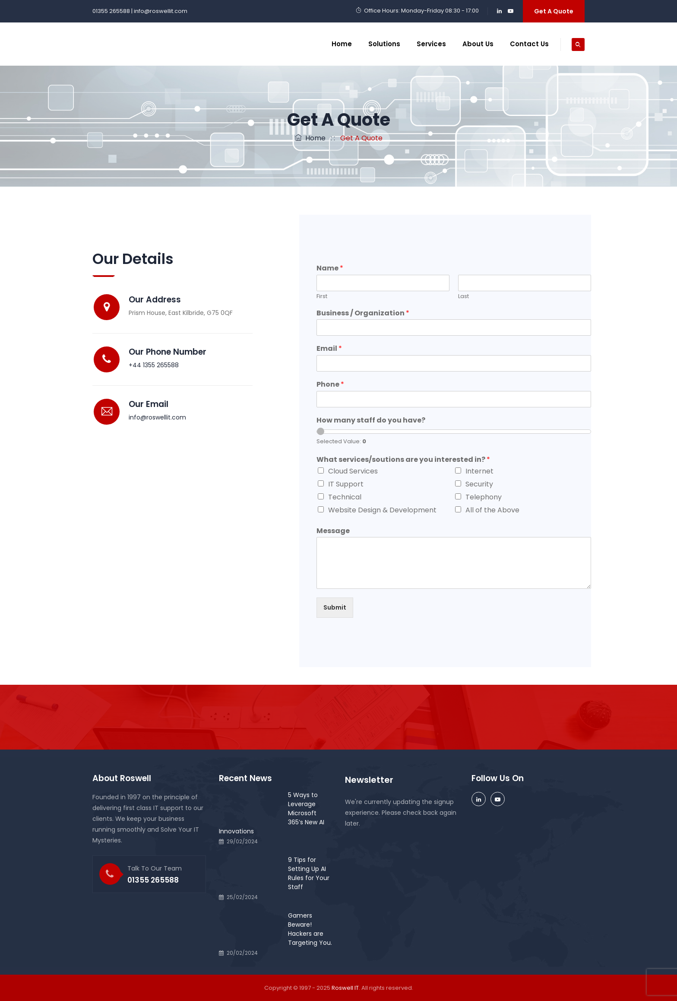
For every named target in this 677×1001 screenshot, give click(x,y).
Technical (344, 497)
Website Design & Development (382, 510)
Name (329, 268)
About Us (478, 43)
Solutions (384, 43)
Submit (334, 607)
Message (333, 531)
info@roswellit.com (157, 417)
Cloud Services (353, 471)
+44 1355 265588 (154, 365)
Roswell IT (345, 988)
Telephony (483, 497)
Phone (330, 384)
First (321, 296)
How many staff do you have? (370, 420)
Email (329, 348)
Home (342, 43)
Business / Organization (362, 313)
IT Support (346, 484)
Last (463, 296)
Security (479, 484)
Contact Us (529, 43)
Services (431, 43)
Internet (479, 471)
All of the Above (492, 510)
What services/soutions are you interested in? (403, 459)
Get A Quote (553, 11)
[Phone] (453, 399)
